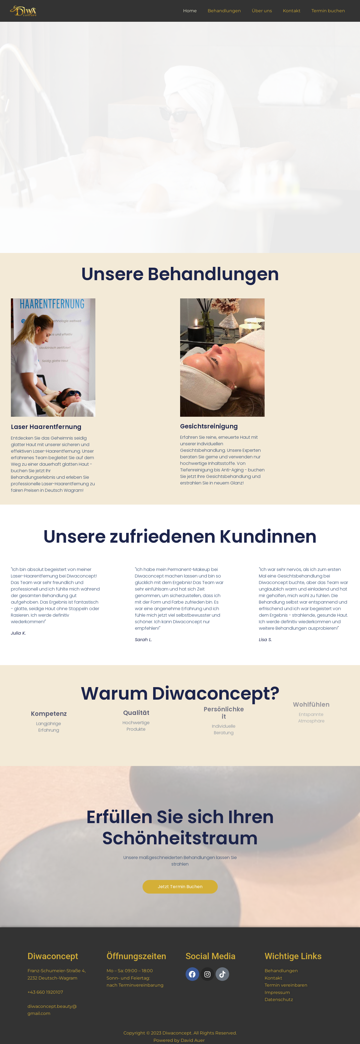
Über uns (267, 10)
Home (200, 10)
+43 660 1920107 (45, 992)
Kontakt (295, 10)
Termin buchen (329, 10)
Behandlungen (232, 10)
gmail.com (39, 1013)
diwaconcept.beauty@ (52, 1006)
